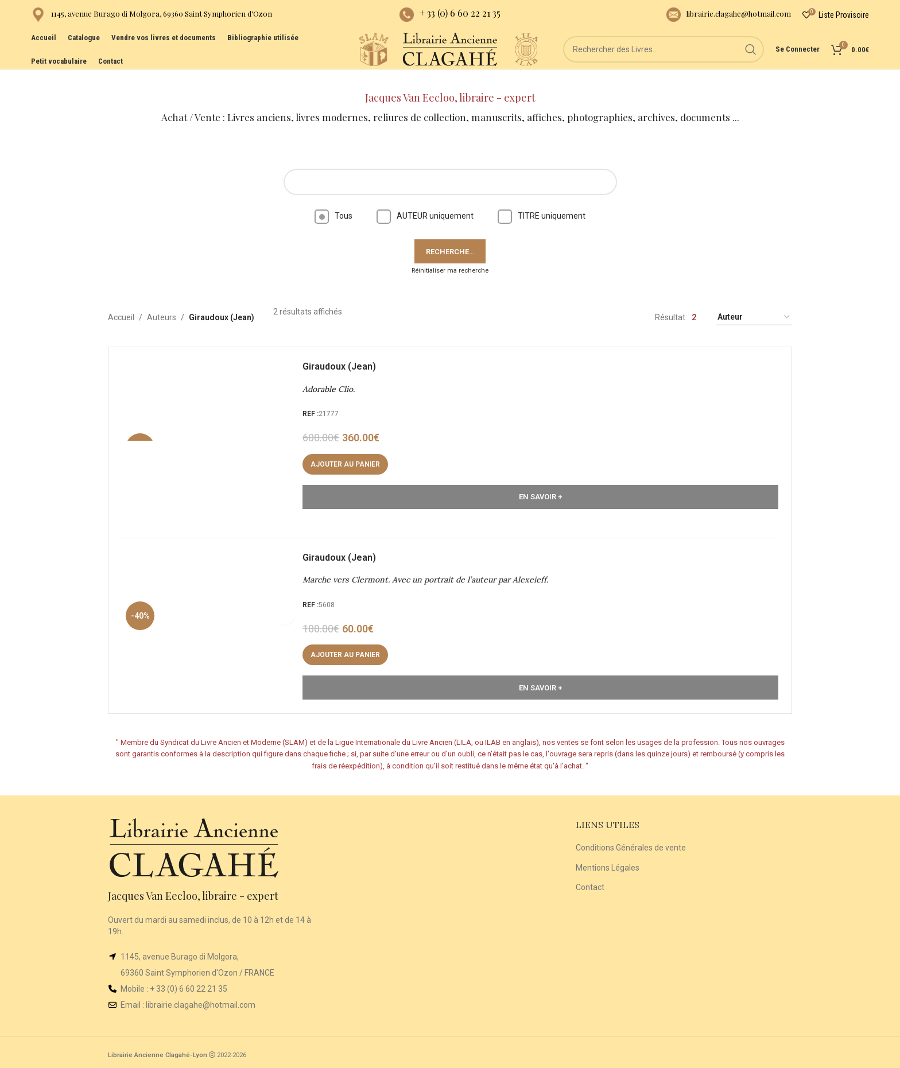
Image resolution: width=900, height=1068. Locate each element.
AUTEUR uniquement (425, 199)
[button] (349, 452)
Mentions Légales (607, 863)
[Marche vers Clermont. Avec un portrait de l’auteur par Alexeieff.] (212, 617)
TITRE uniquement (541, 199)
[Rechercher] (674, 63)
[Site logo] (352, 62)
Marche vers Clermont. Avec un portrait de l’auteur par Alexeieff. (429, 571)
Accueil (121, 301)
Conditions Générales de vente (631, 843)
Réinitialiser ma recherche (450, 254)
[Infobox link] (151, 17)
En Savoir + (540, 484)
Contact (590, 883)
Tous (333, 199)
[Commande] (754, 301)
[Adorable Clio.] (212, 422)
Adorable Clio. (333, 377)
